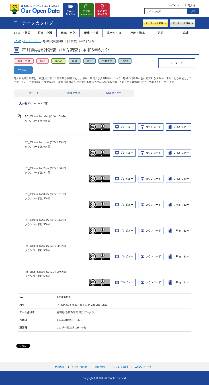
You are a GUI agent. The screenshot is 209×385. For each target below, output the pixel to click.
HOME (17, 41)
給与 (89, 60)
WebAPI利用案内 (144, 366)
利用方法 (190, 5)
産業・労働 (91, 32)
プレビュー (126, 126)
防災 (160, 32)
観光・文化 (68, 32)
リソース (34, 93)
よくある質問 (120, 366)
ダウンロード (153, 126)
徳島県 (58, 60)
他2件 (125, 60)
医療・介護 (45, 32)
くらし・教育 (21, 32)
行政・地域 (137, 32)
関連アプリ (73, 93)
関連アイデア (114, 93)
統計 (185, 32)
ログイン (174, 5)
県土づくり (114, 32)
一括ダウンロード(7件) (35, 103)
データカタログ (38, 22)
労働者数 (107, 60)
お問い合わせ (79, 366)
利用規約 (60, 366)
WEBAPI (23, 69)
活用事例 (100, 366)
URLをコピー (181, 126)
